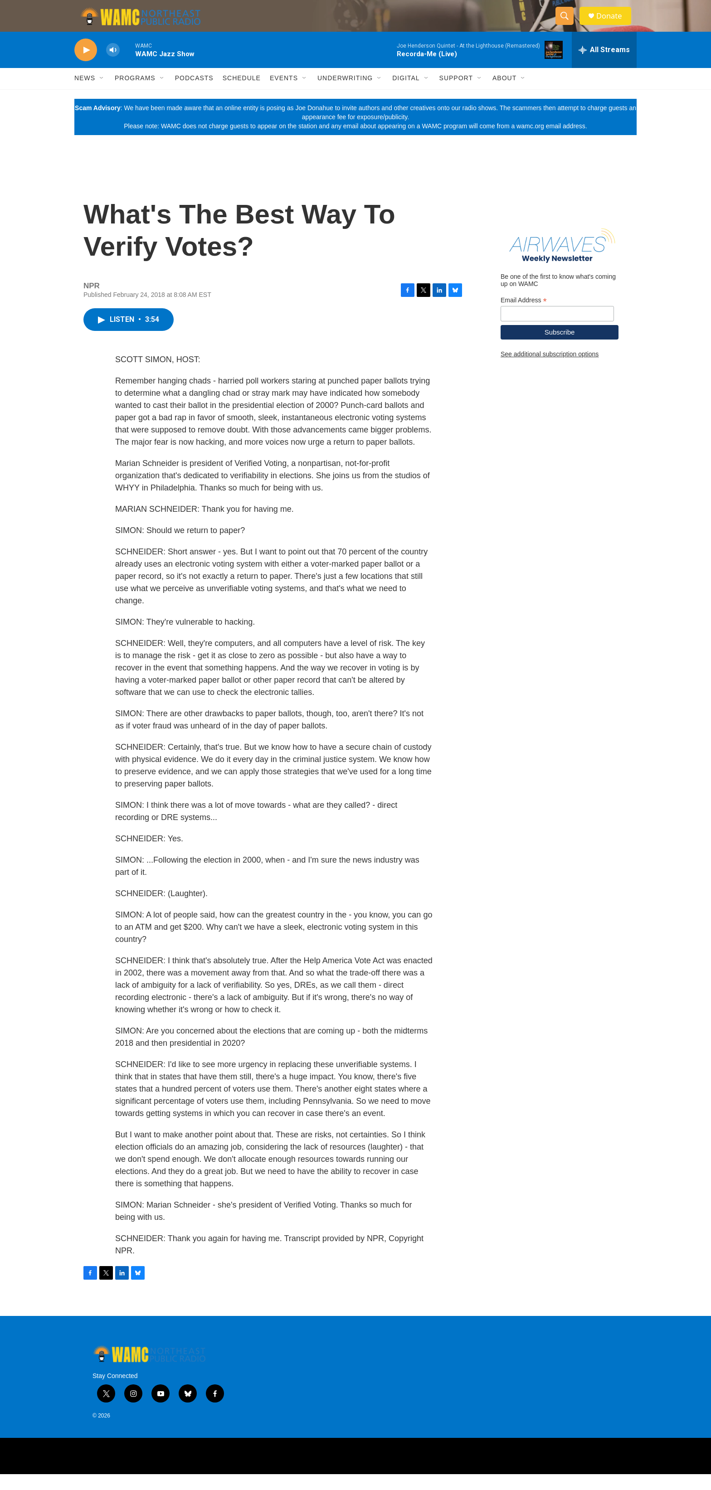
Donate (613, 24)
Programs (135, 94)
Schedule (242, 94)
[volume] (113, 66)
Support (456, 94)
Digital (405, 94)
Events (284, 94)
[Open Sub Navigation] (102, 94)
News (84, 94)
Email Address (524, 316)
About (504, 94)
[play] (85, 66)
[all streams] (604, 66)
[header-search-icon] (568, 24)
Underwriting (345, 94)
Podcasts (194, 94)
